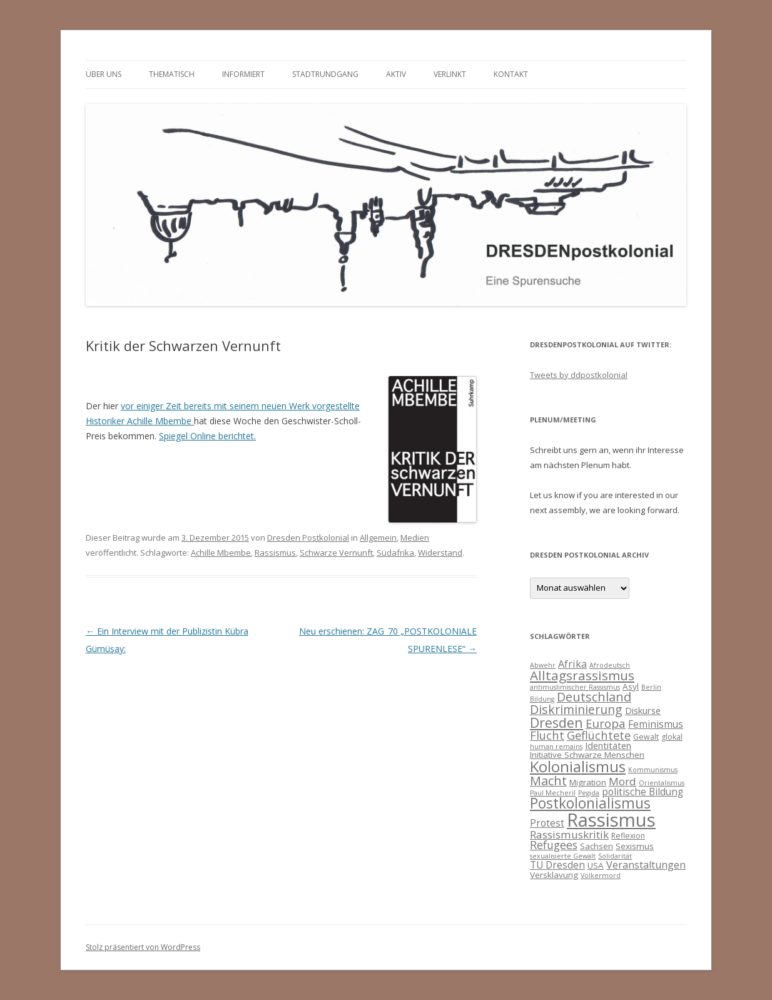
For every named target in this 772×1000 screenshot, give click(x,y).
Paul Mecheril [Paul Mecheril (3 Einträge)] (553, 792)
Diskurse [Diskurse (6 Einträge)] (643, 710)
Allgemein (378, 537)
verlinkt (450, 74)
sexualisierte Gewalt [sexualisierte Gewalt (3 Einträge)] (563, 856)
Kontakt (511, 74)
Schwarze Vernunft (336, 552)
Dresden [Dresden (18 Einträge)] (556, 722)
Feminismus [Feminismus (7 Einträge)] (655, 724)
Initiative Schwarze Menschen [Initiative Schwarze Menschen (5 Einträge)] (587, 754)
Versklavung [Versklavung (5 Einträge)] (554, 874)
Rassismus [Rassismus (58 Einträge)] (611, 819)
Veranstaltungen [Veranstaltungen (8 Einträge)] (646, 865)
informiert (243, 74)
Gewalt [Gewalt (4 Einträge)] (646, 737)
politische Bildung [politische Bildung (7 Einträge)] (642, 791)
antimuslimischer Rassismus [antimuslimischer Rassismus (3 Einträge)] (575, 687)
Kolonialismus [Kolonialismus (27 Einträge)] (578, 766)
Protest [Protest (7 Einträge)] (547, 823)
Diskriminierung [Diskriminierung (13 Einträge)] (576, 709)
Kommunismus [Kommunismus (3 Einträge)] (653, 769)
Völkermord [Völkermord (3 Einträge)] (601, 875)
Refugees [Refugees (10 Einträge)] (553, 844)
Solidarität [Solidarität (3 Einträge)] (615, 856)
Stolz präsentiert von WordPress (143, 947)
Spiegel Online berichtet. (207, 436)
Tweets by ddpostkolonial (578, 374)
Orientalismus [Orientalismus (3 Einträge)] (661, 782)
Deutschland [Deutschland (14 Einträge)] (594, 696)
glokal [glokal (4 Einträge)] (672, 737)
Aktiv (396, 74)
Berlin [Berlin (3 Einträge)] (651, 687)
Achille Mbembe (221, 552)
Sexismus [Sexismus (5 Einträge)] (635, 846)
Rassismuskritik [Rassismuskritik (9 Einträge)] (569, 834)
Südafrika (395, 552)
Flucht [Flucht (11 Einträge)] (547, 735)
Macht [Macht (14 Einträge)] (548, 780)
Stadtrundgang (325, 74)
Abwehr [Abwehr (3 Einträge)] (543, 665)
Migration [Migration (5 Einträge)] (587, 782)
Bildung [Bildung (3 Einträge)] (542, 699)
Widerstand (440, 552)
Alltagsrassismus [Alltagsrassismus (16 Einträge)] (582, 675)
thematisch (172, 74)
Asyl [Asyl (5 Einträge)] (630, 686)
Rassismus (275, 552)
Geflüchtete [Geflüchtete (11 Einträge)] (599, 735)
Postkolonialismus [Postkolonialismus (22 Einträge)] (590, 803)
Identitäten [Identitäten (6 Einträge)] (608, 745)
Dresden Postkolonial (308, 537)
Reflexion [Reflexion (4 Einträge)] (628, 835)
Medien (414, 537)
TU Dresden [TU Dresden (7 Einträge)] (557, 865)
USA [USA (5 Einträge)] (595, 865)
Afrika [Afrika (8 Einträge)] (572, 664)
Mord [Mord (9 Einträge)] (622, 781)
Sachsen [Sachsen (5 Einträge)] (596, 846)
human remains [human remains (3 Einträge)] (556, 746)
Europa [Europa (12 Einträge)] (606, 723)
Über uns (103, 74)
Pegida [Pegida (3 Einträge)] (588, 792)
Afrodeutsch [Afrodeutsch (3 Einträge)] (609, 665)
